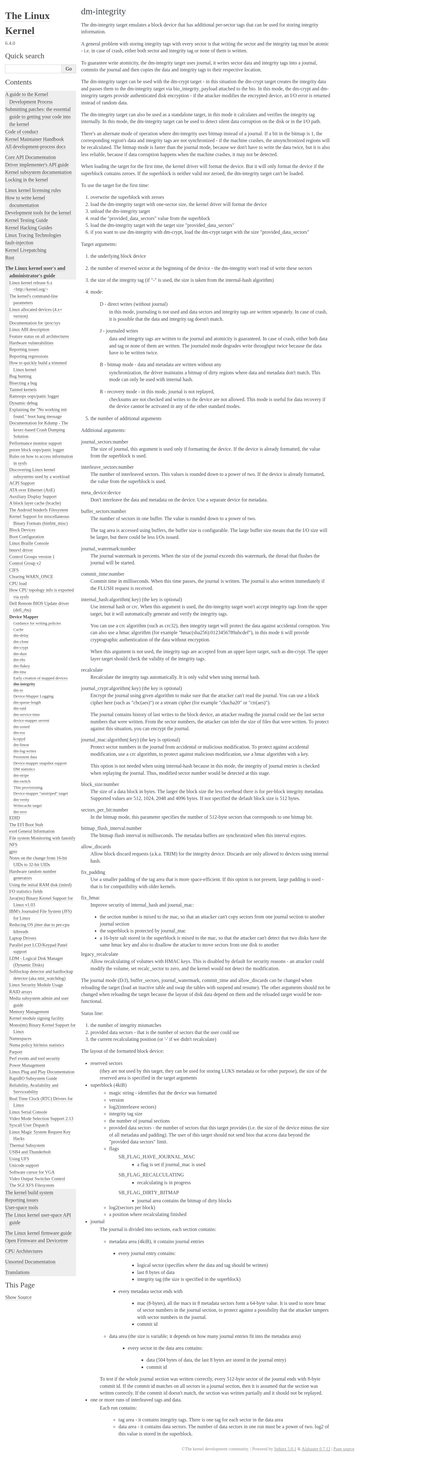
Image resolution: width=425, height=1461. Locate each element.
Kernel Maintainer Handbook (34, 139)
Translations (17, 1272)
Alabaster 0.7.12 (316, 1449)
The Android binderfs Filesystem (38, 509)
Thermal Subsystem (27, 1145)
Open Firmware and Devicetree (36, 1240)
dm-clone (21, 641)
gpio (13, 851)
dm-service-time (26, 714)
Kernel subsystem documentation (38, 172)
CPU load (18, 583)
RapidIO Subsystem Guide (33, 1078)
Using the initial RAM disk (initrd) (40, 884)
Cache (18, 629)
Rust (9, 257)
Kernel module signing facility (36, 1018)
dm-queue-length (27, 702)
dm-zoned (21, 726)
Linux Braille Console (29, 543)
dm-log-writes (24, 751)
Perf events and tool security (34, 1058)
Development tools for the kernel (38, 212)
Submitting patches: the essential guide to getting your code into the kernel (37, 117)
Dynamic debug (23, 402)
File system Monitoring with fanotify (42, 838)
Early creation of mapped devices (40, 678)
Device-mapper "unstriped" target (40, 793)
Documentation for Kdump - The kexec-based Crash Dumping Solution (38, 429)
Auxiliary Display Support (33, 496)
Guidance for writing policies (37, 623)
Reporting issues (24, 349)
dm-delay (21, 635)
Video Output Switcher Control (37, 1178)
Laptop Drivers (22, 938)
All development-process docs (35, 146)
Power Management (27, 1065)
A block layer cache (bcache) (35, 503)
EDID (14, 817)
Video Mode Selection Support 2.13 (41, 1118)
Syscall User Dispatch (29, 1125)
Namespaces (20, 1038)
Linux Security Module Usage (36, 984)
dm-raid (19, 708)
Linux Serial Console (28, 1111)
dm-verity (21, 799)
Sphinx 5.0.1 (285, 1449)
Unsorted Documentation (30, 1261)
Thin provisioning (28, 787)
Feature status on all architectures (39, 336)
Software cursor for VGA (32, 1172)
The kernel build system (29, 1192)
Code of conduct (21, 131)
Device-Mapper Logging (33, 696)
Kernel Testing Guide (26, 220)
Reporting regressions (28, 356)
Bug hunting (20, 376)
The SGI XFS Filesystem (31, 1185)
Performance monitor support (35, 443)
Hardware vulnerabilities (31, 342)
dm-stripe (21, 775)
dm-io (18, 690)
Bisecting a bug (23, 383)
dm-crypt (20, 647)
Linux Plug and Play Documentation (42, 1071)
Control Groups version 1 (32, 556)
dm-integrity (24, 684)
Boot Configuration (26, 536)
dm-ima (19, 671)
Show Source (18, 1297)
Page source (343, 1449)
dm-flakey (21, 665)
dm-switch (22, 781)
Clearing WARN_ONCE (31, 576)
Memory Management (29, 1011)
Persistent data (25, 756)
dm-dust (20, 653)
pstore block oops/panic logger (36, 449)
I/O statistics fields (26, 891)
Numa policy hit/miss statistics (36, 1044)
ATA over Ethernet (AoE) (32, 489)
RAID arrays (20, 991)
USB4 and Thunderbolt (30, 1151)
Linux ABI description (29, 329)
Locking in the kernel (26, 179)
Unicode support (24, 1165)
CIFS (14, 570)
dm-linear (21, 744)
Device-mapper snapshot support (40, 763)
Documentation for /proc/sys (34, 322)
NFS (13, 844)
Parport (15, 1051)
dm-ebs (19, 659)
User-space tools (21, 1207)
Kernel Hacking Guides (28, 227)
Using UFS (19, 1158)
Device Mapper (23, 616)
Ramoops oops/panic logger (34, 396)
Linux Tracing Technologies (33, 235)
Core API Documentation (30, 157)
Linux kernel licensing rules (33, 190)
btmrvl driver (21, 550)
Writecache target (27, 805)
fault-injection (19, 242)
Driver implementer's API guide (37, 164)
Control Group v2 (25, 563)
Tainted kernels (23, 389)
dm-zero (20, 811)
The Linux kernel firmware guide (38, 1233)
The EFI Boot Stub (26, 824)
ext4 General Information (32, 831)
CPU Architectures (23, 1251)
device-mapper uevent (31, 720)
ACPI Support (22, 483)
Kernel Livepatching (25, 250)
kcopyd (19, 738)
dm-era (19, 732)
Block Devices (22, 529)
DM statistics (24, 769)
